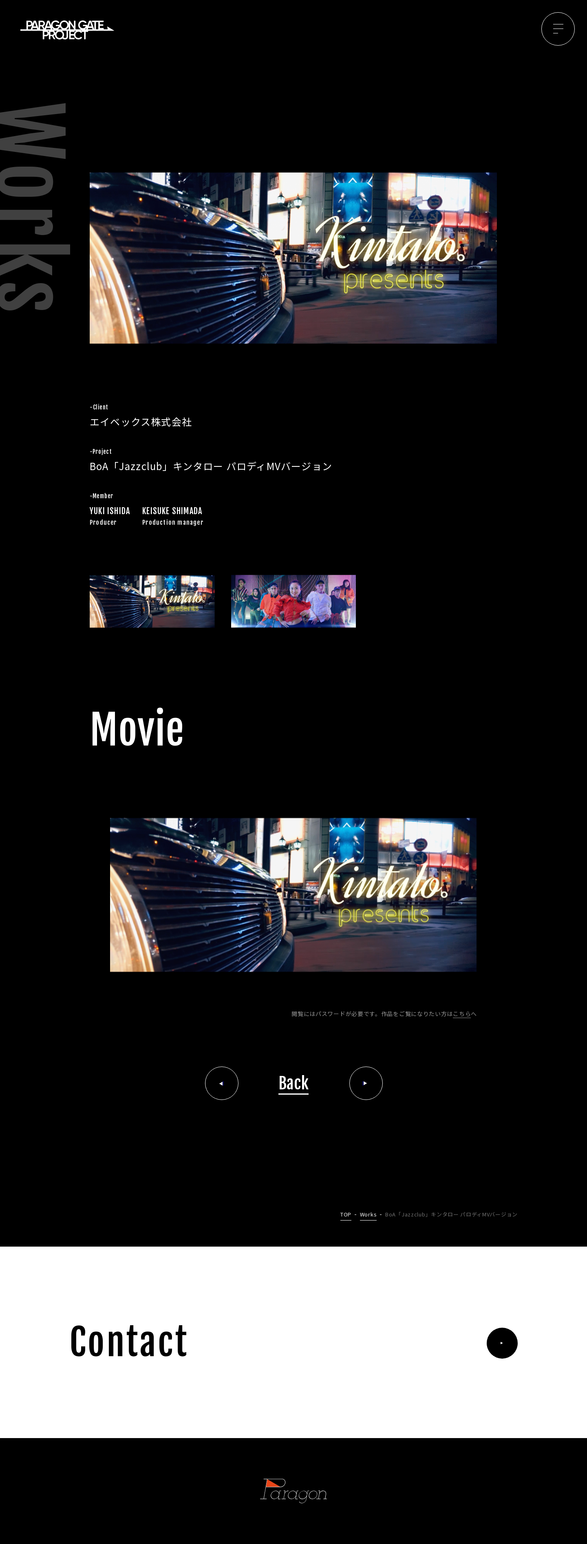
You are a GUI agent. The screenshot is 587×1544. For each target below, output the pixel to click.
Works (368, 1214)
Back (293, 1083)
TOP (345, 1214)
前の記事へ (221, 1083)
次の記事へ (366, 1083)
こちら (462, 1014)
